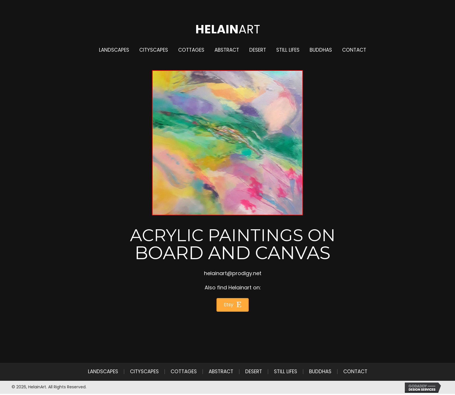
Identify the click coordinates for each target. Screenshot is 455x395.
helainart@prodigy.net (232, 273)
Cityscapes (144, 371)
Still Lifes (285, 371)
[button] (232, 305)
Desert (253, 371)
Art (227, 29)
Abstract (221, 371)
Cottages (184, 371)
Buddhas (320, 371)
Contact (355, 371)
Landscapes (103, 371)
